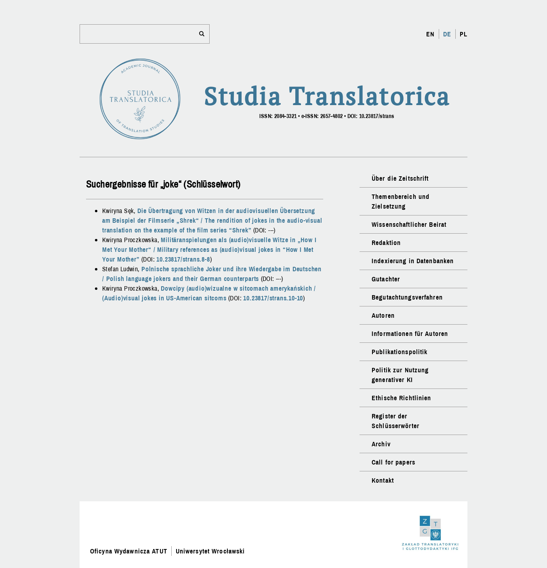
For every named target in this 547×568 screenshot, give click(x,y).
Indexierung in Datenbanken (413, 260)
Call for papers (393, 462)
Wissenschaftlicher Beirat (409, 224)
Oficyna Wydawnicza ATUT (128, 551)
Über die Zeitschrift (400, 178)
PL (463, 34)
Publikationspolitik (399, 351)
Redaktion (386, 242)
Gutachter (386, 278)
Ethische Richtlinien (401, 397)
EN (430, 34)
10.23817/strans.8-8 (183, 259)
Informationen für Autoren (410, 333)
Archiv (381, 443)
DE (447, 34)
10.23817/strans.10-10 (273, 298)
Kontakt (383, 480)
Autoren (383, 315)
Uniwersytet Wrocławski (210, 551)
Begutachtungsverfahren (407, 297)
